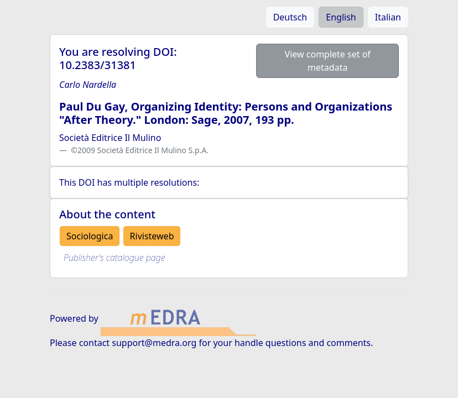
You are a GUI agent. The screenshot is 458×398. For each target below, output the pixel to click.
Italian (388, 17)
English (341, 17)
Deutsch (290, 17)
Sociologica (89, 236)
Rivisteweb (152, 236)
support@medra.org (154, 343)
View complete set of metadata (328, 61)
